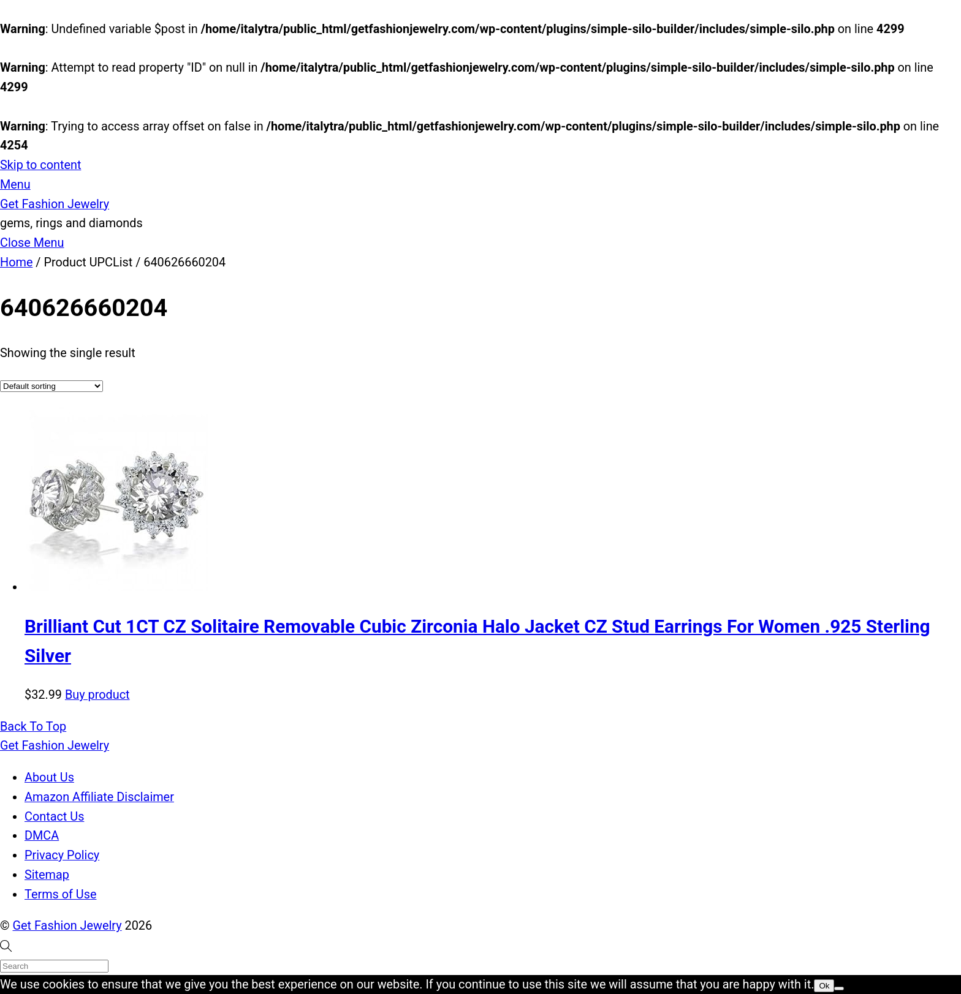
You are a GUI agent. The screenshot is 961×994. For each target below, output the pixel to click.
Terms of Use (60, 894)
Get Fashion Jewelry (67, 926)
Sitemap (47, 875)
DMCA (42, 836)
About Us (49, 777)
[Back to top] (33, 727)
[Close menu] (32, 243)
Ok (824, 985)
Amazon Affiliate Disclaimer (99, 797)
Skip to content (40, 165)
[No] (839, 988)
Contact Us (54, 817)
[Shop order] (51, 386)
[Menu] (15, 185)
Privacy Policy (62, 855)
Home (16, 262)
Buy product (97, 695)
